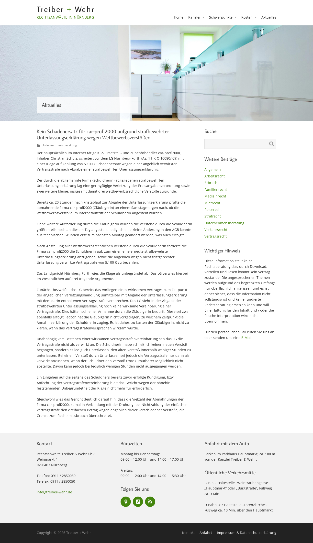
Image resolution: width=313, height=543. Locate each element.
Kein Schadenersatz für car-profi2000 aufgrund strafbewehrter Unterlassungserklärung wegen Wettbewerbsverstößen (103, 134)
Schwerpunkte (221, 17)
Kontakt (188, 532)
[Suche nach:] (240, 144)
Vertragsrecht (215, 236)
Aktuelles (268, 17)
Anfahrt (206, 532)
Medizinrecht (215, 196)
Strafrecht (212, 216)
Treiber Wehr (66, 9)
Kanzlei (194, 17)
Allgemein (212, 169)
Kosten (247, 17)
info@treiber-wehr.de (54, 492)
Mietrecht (212, 203)
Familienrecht (215, 189)
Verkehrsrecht (215, 229)
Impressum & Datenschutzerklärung (246, 532)
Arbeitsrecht (214, 176)
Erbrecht (211, 182)
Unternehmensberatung (59, 145)
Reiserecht (213, 209)
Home (178, 17)
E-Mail (246, 337)
